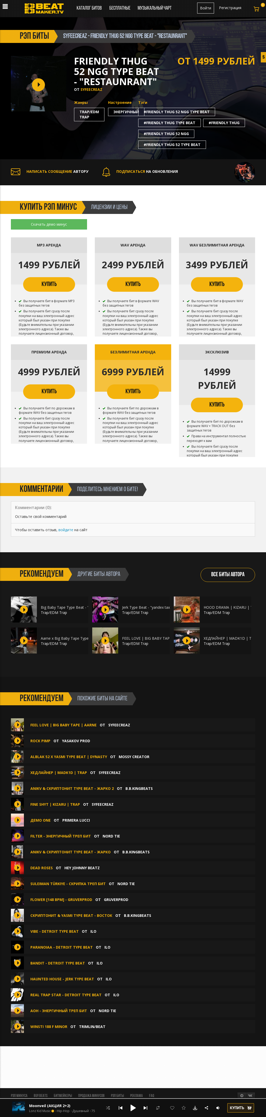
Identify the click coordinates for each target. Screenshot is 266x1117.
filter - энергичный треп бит (60, 836)
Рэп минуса (19, 1096)
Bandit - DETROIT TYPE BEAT (57, 963)
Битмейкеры (63, 1096)
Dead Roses (41, 867)
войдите (65, 529)
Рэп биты (117, 1096)
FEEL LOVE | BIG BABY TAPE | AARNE (155, 638)
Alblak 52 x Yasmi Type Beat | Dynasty (68, 756)
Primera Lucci (76, 820)
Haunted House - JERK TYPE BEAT (62, 978)
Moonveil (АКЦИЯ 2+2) (49, 1105)
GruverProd (116, 899)
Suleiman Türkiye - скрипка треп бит (68, 883)
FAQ (151, 1096)
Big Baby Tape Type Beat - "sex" (68, 607)
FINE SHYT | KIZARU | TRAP (55, 804)
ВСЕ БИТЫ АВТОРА (227, 575)
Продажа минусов (91, 1096)
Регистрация (230, 7)
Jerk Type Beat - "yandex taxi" (147, 607)
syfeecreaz (91, 89)
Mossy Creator (134, 756)
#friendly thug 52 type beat (172, 144)
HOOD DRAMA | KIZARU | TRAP (232, 607)
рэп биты (34, 36)
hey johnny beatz (82, 867)
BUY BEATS (41, 1096)
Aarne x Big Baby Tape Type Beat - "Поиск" (78, 638)
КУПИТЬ (49, 284)
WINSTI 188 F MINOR (48, 1026)
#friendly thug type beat (169, 122)
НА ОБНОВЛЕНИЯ (140, 171)
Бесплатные (120, 8)
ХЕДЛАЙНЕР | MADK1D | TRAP (231, 638)
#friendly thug (224, 122)
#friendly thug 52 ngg (166, 133)
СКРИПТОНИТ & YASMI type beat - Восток (71, 915)
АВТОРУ (49, 171)
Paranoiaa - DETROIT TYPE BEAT (61, 947)
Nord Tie (111, 836)
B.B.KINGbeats (139, 788)
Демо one (40, 820)
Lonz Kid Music (40, 1111)
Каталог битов (89, 8)
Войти (205, 7)
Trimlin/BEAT (92, 1026)
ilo (93, 931)
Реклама (136, 1096)
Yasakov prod (76, 740)
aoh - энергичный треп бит (58, 1010)
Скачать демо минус (49, 224)
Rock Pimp (40, 740)
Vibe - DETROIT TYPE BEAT (54, 931)
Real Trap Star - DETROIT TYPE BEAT (66, 994)
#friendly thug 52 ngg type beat (177, 111)
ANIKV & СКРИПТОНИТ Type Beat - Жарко (70, 851)
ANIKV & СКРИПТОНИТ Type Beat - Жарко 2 (72, 788)
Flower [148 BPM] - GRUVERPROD (61, 899)
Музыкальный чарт (154, 8)
